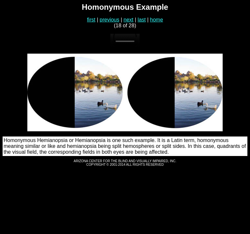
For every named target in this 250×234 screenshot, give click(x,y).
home (156, 19)
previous (109, 19)
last (142, 19)
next (128, 19)
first (91, 19)
